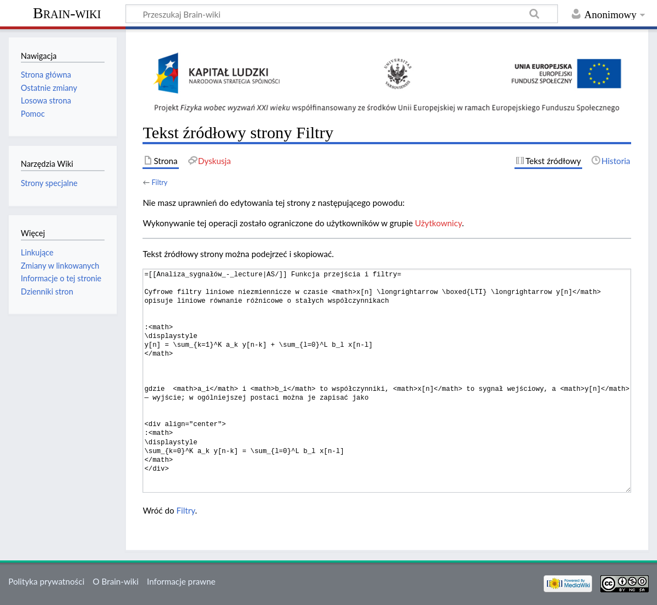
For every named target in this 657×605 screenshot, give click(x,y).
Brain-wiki (67, 12)
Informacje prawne (181, 581)
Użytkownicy (438, 223)
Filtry (159, 182)
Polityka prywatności (46, 581)
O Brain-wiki (116, 581)
